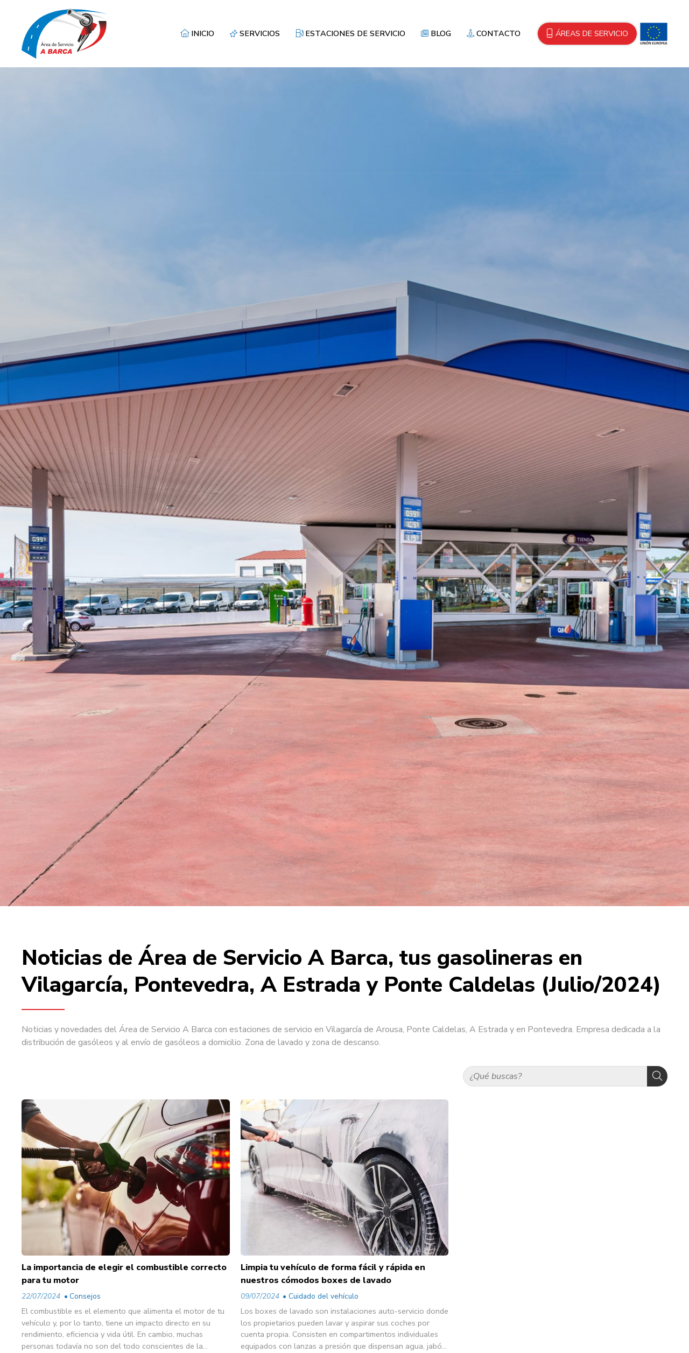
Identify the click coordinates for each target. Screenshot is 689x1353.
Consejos (85, 1296)
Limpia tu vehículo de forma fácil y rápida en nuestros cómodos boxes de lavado (333, 1273)
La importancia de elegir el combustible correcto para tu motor (124, 1273)
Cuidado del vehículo (323, 1296)
